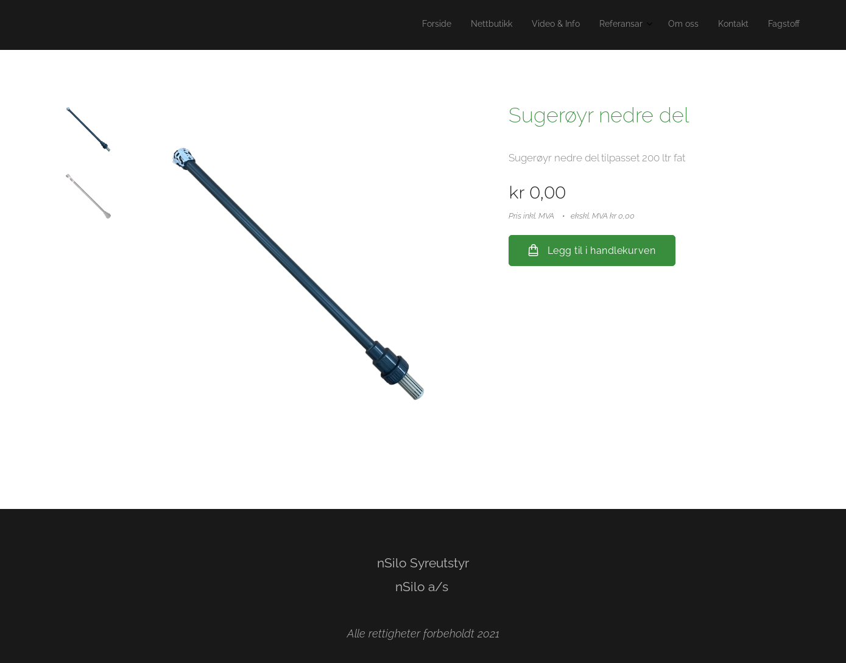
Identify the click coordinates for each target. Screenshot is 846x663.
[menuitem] (680, 25)
